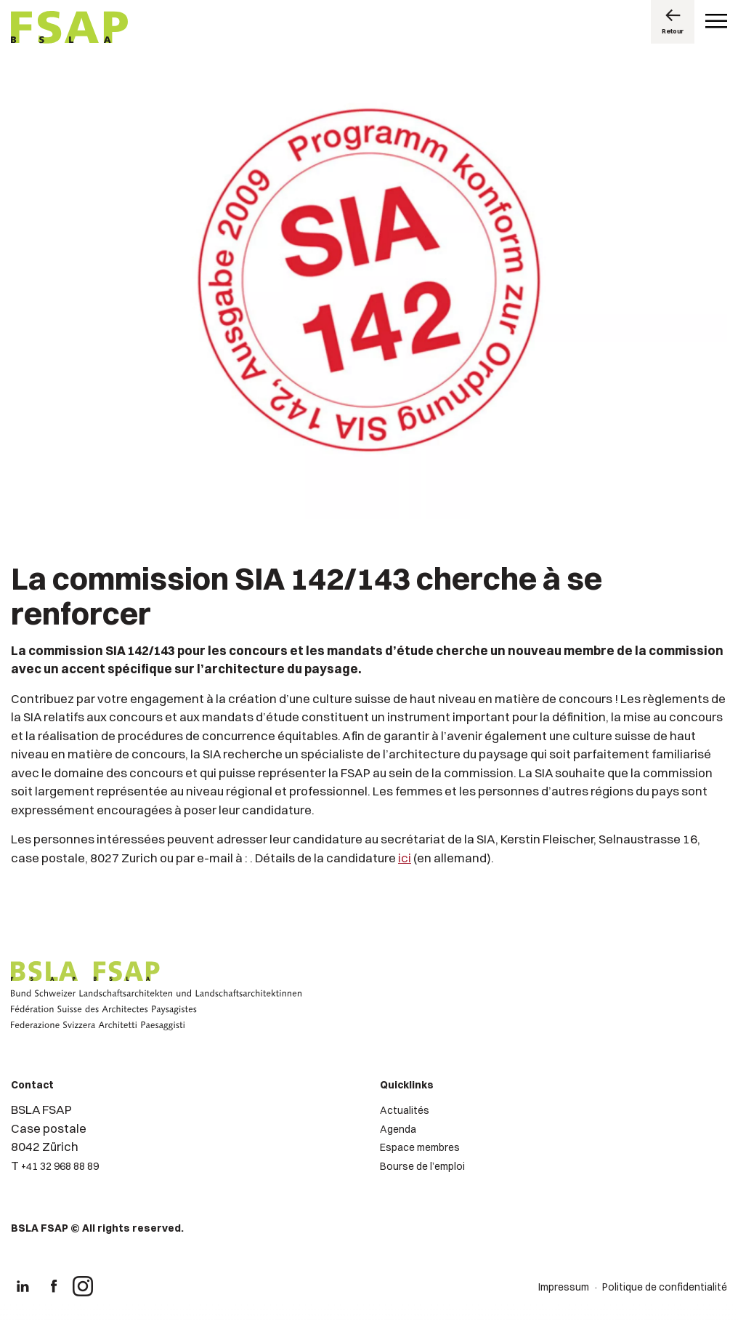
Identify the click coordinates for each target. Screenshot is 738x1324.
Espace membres (420, 1147)
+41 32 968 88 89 (60, 1166)
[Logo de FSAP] (69, 29)
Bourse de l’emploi (422, 1166)
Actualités (404, 1110)
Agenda (398, 1129)
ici (404, 857)
